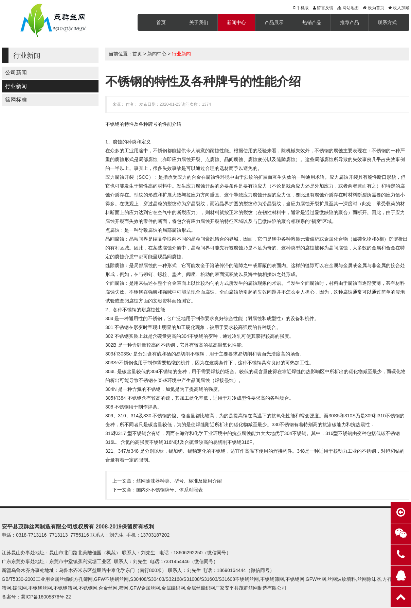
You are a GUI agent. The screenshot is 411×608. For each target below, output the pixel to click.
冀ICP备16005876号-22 (46, 597)
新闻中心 (236, 22)
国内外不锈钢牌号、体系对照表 (169, 489)
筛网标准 (16, 100)
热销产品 (311, 22)
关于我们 (198, 22)
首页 (161, 22)
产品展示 (274, 22)
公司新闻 (16, 72)
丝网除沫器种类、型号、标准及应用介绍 (179, 481)
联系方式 (387, 22)
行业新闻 (16, 86)
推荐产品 (349, 22)
